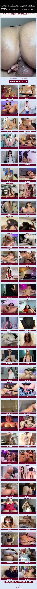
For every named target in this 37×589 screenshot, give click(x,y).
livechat (9, 529)
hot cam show (27, 98)
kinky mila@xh (9, 183)
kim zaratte (27, 200)
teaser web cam (27, 114)
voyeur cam (27, 148)
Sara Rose (28, 531)
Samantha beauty (9, 166)
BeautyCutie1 (27, 166)
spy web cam (9, 181)
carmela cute (27, 465)
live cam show (9, 197)
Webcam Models (32, 585)
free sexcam (27, 529)
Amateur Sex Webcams (21, 14)
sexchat (9, 463)
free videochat (27, 396)
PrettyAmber (9, 564)
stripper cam (27, 562)
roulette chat (27, 181)
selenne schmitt (9, 481)
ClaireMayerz (9, 399)
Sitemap (2, 585)
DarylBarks (27, 481)
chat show (9, 546)
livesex (9, 164)
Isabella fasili (9, 299)
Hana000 (9, 316)
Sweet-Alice (27, 432)
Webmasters (18, 587)
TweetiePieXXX (27, 249)
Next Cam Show (22, 78)
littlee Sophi (9, 448)
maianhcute (9, 415)
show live (9, 148)
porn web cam (9, 413)
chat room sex (9, 313)
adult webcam (27, 197)
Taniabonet (27, 399)
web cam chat (9, 131)
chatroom (9, 297)
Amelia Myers (27, 382)
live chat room (27, 347)
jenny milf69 (27, 548)
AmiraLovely (9, 349)
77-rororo (9, 150)
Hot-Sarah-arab (9, 216)
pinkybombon (27, 448)
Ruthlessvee (27, 133)
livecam (27, 363)
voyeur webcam (27, 131)
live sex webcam (9, 231)
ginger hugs (9, 282)
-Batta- (27, 316)
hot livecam (27, 496)
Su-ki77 (9, 365)
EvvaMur (9, 432)
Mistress (9, 83)
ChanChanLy (27, 233)
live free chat (9, 380)
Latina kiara (27, 564)
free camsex (9, 247)
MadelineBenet (9, 100)
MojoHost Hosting (24, 585)
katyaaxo (27, 282)
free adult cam (27, 330)
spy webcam (9, 446)
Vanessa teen (9, 382)
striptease (27, 164)
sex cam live (27, 380)
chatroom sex (9, 280)
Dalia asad (9, 498)
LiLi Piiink (27, 349)
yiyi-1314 (9, 548)
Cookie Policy (17, 585)
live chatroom (27, 264)
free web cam (27, 231)
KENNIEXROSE (9, 233)
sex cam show (9, 562)
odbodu (27, 266)
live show (27, 430)
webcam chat (9, 330)
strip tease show (9, 98)
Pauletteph (27, 83)
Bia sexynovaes (27, 515)
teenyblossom (9, 249)
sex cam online (27, 446)
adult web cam (9, 430)
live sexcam (9, 114)
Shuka (27, 100)
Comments (13, 78)
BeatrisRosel (9, 531)
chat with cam (27, 463)
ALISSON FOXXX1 (27, 117)
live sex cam (9, 264)
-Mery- (27, 415)
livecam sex (27, 214)
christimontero (27, 498)
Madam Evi (9, 133)
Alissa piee (9, 465)
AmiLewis (27, 183)
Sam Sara (27, 216)
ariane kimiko (27, 150)
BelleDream (9, 200)
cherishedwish (27, 332)
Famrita (27, 299)
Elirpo (27, 365)
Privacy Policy (11, 585)
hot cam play (9, 214)
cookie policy (4, 8)
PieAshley (9, 117)
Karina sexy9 (9, 332)
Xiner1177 (9, 266)
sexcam (27, 280)
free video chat (27, 247)
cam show (9, 579)
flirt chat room (27, 479)
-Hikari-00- (9, 515)
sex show (27, 512)
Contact (6, 585)
